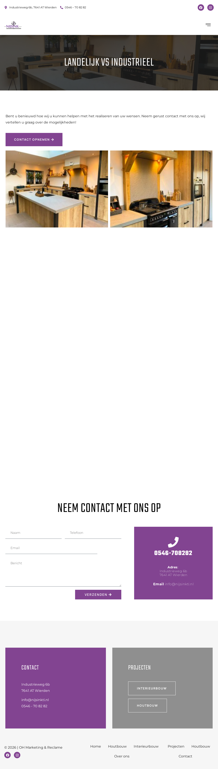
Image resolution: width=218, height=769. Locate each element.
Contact (185, 756)
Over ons (121, 756)
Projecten (176, 746)
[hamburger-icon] (208, 25)
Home (95, 746)
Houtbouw (117, 746)
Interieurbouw (147, 746)
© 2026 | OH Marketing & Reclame (33, 747)
